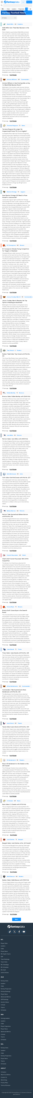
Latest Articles (5, 972)
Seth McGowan (11, 474)
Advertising (4, 1080)
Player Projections (6, 1026)
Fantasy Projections (6, 989)
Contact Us (4, 1077)
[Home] (12, 2)
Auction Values (5, 1002)
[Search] (17, 5)
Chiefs (24, 555)
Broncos (21, 393)
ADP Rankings (4, 999)
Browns (22, 245)
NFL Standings (5, 964)
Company (3, 1072)
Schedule (3, 1010)
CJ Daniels (10, 801)
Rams (23, 125)
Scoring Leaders (5, 1018)
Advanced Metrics (6, 997)
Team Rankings (5, 959)
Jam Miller (10, 435)
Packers (19, 350)
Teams (3, 1007)
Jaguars (22, 192)
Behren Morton (11, 511)
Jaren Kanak (10, 649)
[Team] (9, 18)
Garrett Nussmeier (12, 555)
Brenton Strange (12, 192)
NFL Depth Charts (5, 954)
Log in (23, 2)
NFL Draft (3, 970)
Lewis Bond (10, 723)
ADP (2, 956)
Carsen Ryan (10, 607)
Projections (21, 9)
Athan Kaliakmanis (12, 686)
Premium (29, 2)
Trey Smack (10, 350)
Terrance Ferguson (12, 125)
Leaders (14, 9)
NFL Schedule (4, 967)
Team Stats (4, 962)
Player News (4, 951)
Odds (2, 948)
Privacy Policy (4, 1082)
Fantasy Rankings (5, 991)
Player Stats (4, 943)
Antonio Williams (12, 79)
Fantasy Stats (4, 981)
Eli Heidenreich (11, 760)
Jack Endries (10, 839)
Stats (8, 9)
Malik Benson (11, 876)
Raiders (21, 876)
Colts (21, 474)
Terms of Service (5, 1085)
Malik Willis (10, 24)
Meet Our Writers (5, 1074)
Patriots (19, 435)
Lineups (3, 1004)
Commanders (25, 79)
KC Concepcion (11, 245)
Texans (20, 723)
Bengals (20, 839)
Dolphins (20, 24)
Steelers (21, 760)
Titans (20, 649)
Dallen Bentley (11, 393)
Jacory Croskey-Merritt (14, 297)
